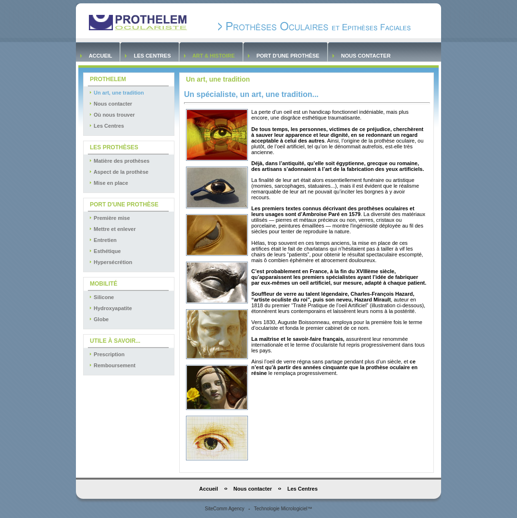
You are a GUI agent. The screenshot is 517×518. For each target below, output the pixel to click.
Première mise (109, 218)
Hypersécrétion (110, 262)
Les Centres (152, 56)
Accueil (100, 56)
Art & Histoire (213, 56)
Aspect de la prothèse (118, 172)
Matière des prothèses (118, 161)
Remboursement (111, 365)
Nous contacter (366, 56)
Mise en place (108, 183)
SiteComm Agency (224, 508)
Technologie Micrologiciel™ (283, 508)
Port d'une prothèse (288, 56)
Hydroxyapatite (110, 308)
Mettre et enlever (111, 229)
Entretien (102, 240)
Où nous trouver (111, 115)
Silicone (101, 297)
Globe (98, 319)
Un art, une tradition (116, 93)
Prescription (106, 354)
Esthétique (104, 251)
